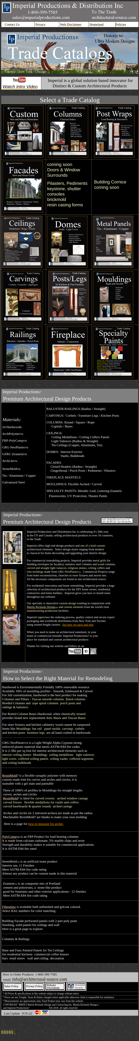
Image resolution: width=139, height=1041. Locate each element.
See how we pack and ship (78, 624)
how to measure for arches (45, 824)
